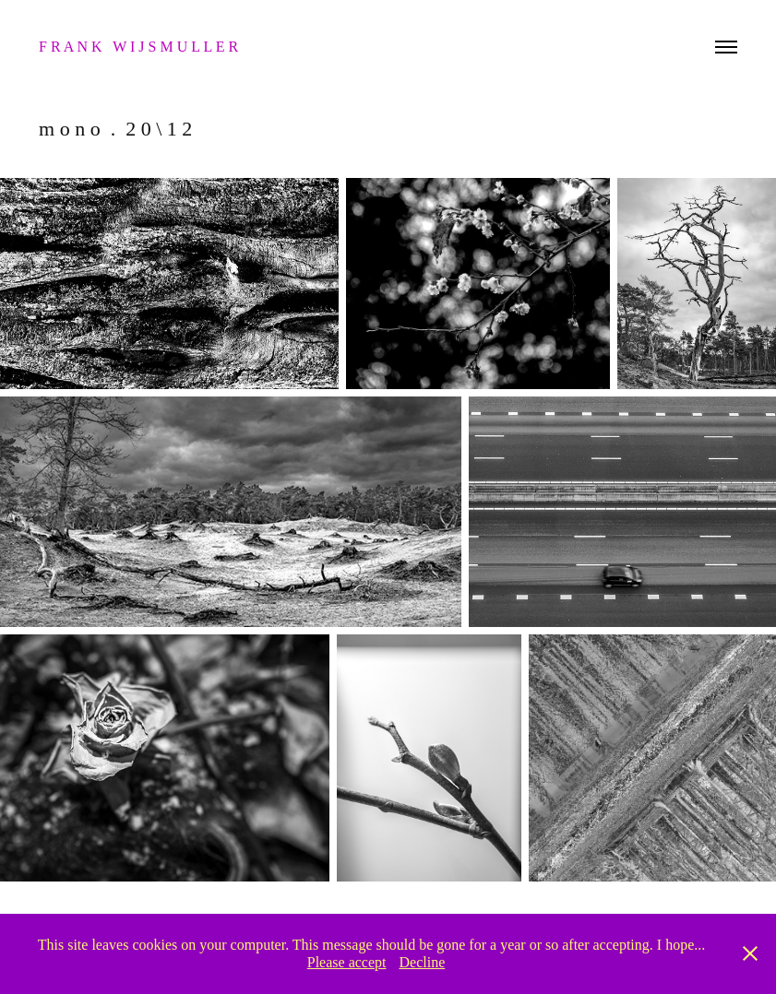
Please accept (347, 962)
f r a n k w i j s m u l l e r (140, 46)
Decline (422, 962)
